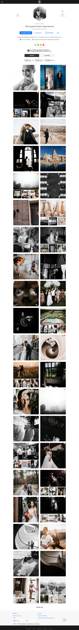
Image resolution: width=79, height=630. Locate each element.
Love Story (47, 55)
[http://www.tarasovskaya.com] (57, 32)
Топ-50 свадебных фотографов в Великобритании (39, 49)
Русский (17, 620)
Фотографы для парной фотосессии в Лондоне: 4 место (40, 51)
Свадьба (32, 55)
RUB (27, 620)
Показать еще (39, 607)
